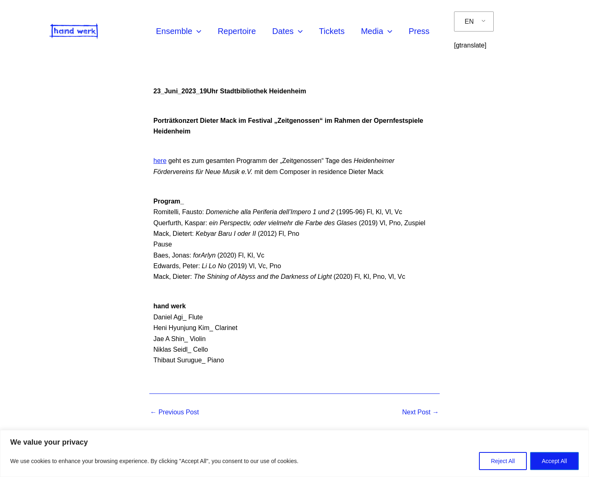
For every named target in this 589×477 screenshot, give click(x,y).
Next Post (420, 412)
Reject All (503, 461)
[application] (196, 31)
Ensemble (178, 31)
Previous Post (174, 412)
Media (376, 31)
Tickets (332, 31)
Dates (287, 31)
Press (419, 31)
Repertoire (237, 31)
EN (469, 21)
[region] (294, 453)
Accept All (554, 461)
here (159, 160)
